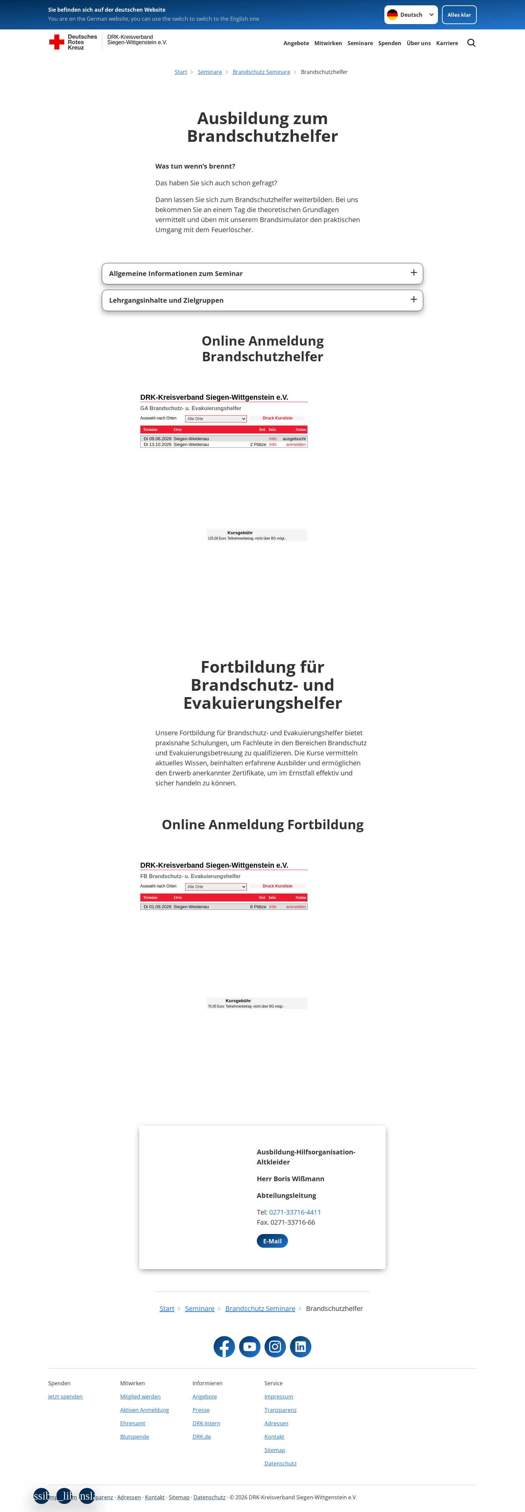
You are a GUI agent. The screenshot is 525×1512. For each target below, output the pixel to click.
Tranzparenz (281, 1410)
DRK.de (202, 1436)
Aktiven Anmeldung (144, 1410)
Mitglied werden (140, 1396)
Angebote (296, 43)
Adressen (276, 1423)
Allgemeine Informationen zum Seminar (176, 273)
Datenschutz (281, 1463)
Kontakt (274, 1436)
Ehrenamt (132, 1423)
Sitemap (275, 1450)
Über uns (419, 43)
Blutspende (134, 1436)
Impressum (279, 1396)
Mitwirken (328, 43)
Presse (201, 1410)
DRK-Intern (206, 1423)
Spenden (389, 43)
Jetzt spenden (65, 1396)
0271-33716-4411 (295, 1212)
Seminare (360, 43)
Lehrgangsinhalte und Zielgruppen (166, 300)
